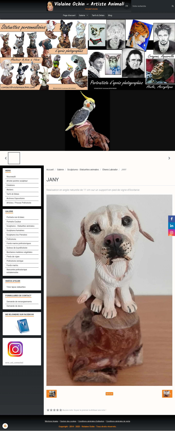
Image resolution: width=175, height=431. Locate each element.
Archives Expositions (16, 198)
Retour (109, 394)
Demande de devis (15, 306)
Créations (11, 185)
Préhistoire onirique (15, 261)
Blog (110, 15)
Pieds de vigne (13, 257)
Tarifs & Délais (98, 15)
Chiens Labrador (110, 170)
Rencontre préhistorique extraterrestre (17, 271)
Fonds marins (12, 265)
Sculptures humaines (15, 230)
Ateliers (10, 190)
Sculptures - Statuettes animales (83, 170)
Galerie (82, 15)
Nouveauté (11, 177)
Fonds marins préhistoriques (19, 244)
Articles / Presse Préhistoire (19, 203)
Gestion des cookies (68, 422)
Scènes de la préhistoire (17, 248)
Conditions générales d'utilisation (91, 422)
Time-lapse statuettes (16, 287)
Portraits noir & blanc (15, 217)
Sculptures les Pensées (17, 235)
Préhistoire (11, 239)
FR (127, 6)
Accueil (50, 170)
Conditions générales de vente (118, 422)
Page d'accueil (69, 15)
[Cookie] (5, 426)
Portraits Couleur (14, 222)
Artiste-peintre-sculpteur (17, 181)
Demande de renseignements (19, 302)
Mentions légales (51, 422)
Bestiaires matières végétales (19, 252)
